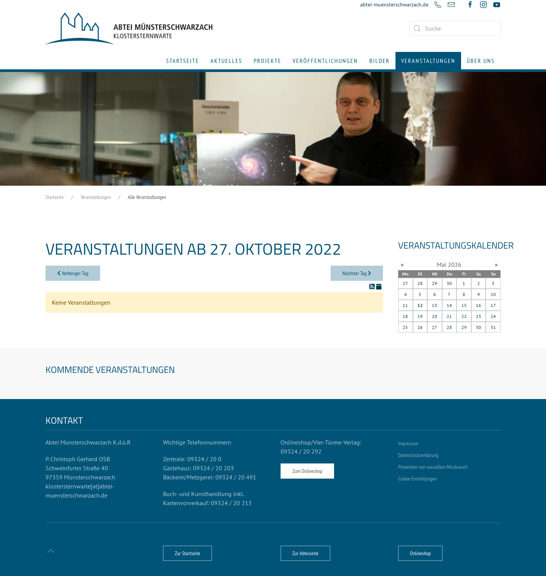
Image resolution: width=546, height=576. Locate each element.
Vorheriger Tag (72, 273)
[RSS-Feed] (372, 286)
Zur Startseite (187, 553)
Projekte (267, 60)
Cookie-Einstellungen (417, 478)
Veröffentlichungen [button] (325, 60)
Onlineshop (420, 553)
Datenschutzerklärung (418, 455)
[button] (51, 551)
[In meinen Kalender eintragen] (378, 286)
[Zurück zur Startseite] (129, 28)
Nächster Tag (356, 273)
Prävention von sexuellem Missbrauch (433, 466)
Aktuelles (226, 60)
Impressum (408, 443)
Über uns (481, 60)
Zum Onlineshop (307, 471)
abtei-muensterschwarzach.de (394, 4)
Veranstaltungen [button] (428, 60)
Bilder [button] (379, 60)
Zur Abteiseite (305, 553)
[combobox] (455, 28)
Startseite (182, 60)
